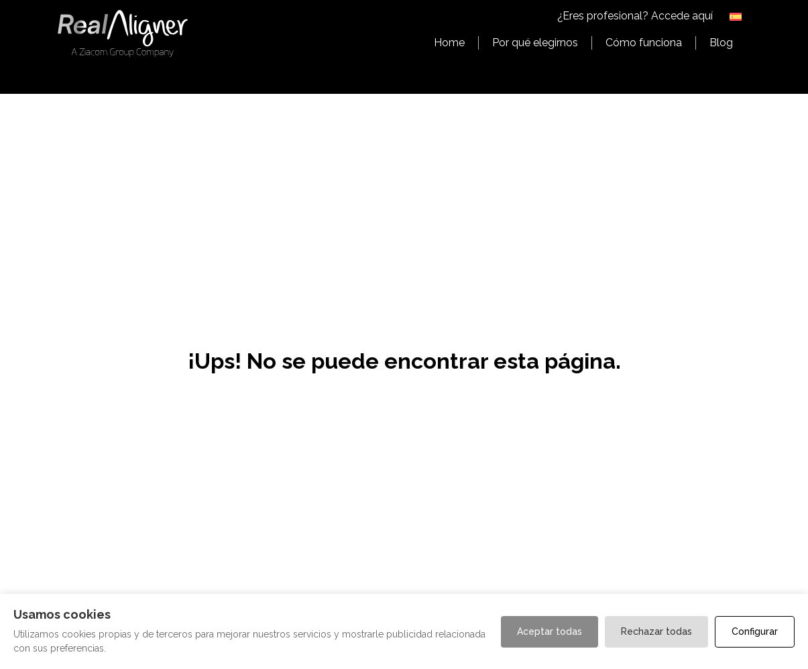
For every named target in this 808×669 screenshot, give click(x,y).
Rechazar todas (656, 631)
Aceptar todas (549, 631)
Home (449, 42)
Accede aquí (682, 15)
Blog (721, 42)
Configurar (755, 631)
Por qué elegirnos (535, 42)
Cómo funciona (643, 42)
